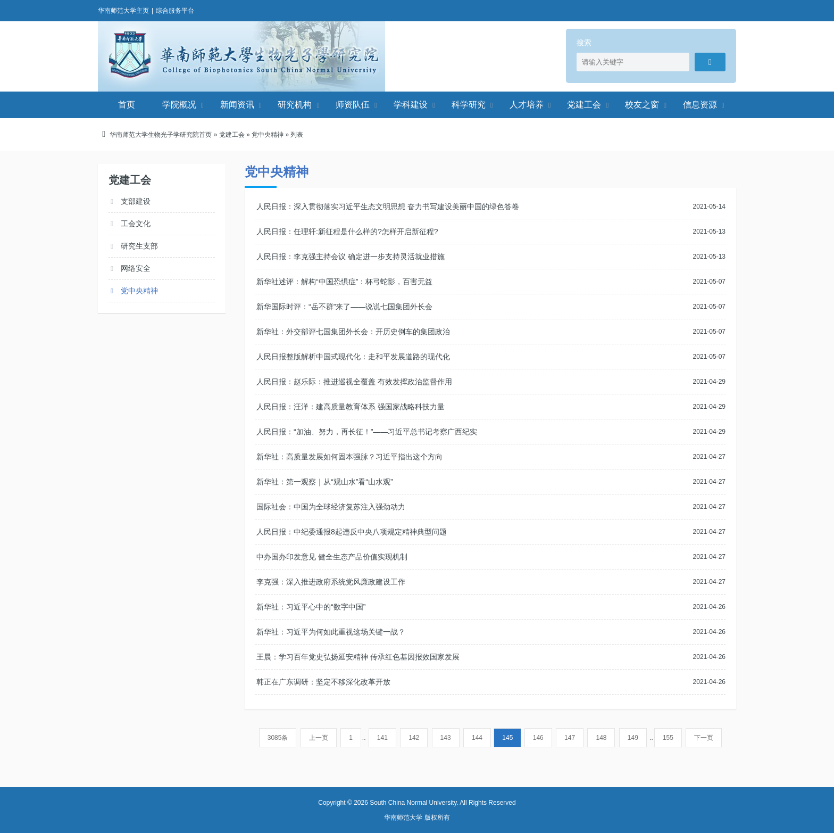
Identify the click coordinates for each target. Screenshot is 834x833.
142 (413, 737)
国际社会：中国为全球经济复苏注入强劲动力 (330, 506)
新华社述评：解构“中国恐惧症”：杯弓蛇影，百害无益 (344, 281)
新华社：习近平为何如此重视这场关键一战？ (330, 632)
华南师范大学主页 (123, 10)
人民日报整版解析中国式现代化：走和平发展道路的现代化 (353, 356)
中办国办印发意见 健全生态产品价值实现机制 (331, 556)
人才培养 (527, 104)
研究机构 (295, 104)
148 (601, 737)
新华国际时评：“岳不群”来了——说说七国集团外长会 (344, 306)
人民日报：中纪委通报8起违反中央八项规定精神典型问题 (351, 531)
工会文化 (136, 223)
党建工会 (584, 104)
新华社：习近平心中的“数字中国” (310, 607)
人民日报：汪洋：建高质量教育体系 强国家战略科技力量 (350, 406)
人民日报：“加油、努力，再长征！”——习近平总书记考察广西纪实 (366, 431)
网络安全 (136, 268)
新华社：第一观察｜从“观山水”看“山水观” (324, 481)
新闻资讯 (237, 104)
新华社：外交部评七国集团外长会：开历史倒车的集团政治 (353, 331)
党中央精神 (267, 134)
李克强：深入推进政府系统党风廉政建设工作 (330, 582)
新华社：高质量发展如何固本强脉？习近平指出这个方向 (349, 456)
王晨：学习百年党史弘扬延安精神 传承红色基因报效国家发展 (358, 657)
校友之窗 (642, 104)
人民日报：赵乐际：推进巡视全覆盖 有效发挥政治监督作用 (354, 381)
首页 (126, 104)
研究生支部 (139, 246)
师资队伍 (353, 104)
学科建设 (411, 104)
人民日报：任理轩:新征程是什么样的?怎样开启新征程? (347, 231)
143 (445, 737)
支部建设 (136, 201)
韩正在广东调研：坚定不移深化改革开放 (323, 682)
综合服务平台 (175, 10)
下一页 (703, 737)
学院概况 (179, 104)
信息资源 (700, 104)
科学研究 (469, 104)
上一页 (318, 737)
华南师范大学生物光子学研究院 (241, 56)
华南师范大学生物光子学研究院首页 (161, 134)
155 (668, 737)
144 (477, 737)
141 (382, 737)
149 (633, 737)
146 (538, 737)
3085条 (278, 737)
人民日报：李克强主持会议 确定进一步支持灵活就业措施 (350, 256)
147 (569, 737)
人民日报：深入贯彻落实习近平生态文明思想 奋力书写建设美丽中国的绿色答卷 (387, 206)
